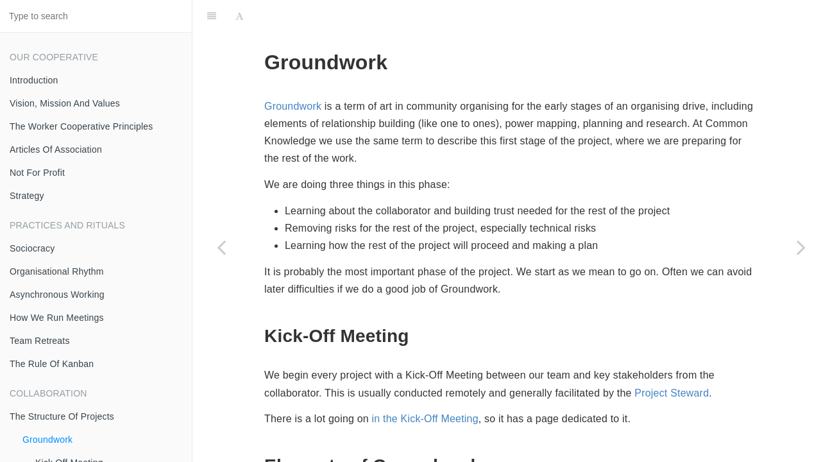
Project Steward (671, 393)
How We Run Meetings (57, 317)
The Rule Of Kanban (52, 364)
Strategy (27, 196)
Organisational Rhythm (57, 271)
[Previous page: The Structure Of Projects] (221, 247)
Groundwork (47, 439)
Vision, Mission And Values (65, 103)
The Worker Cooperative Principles (81, 126)
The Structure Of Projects (62, 416)
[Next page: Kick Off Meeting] (801, 247)
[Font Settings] (239, 16)
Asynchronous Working (57, 294)
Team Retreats (40, 341)
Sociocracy (32, 248)
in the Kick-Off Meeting (425, 418)
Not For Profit (37, 172)
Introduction (34, 80)
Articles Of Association (56, 149)
